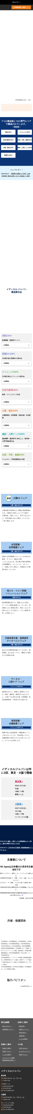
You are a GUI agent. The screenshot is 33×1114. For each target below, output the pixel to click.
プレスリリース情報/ (8, 1058)
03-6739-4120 (7, 1088)
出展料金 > (22, 1036)
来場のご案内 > (6, 1048)
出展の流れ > (23, 1032)
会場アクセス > (6, 1051)
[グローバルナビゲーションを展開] (16, 2)
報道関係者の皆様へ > (8, 1060)
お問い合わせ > (23, 1048)
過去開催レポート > (8, 1029)
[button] (21, 7)
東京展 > (19, 781)
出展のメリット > (24, 1029)
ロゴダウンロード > (25, 1051)
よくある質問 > (23, 1039)
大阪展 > (19, 804)
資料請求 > (22, 1026)
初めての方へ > (6, 1026)
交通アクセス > (23, 1055)
